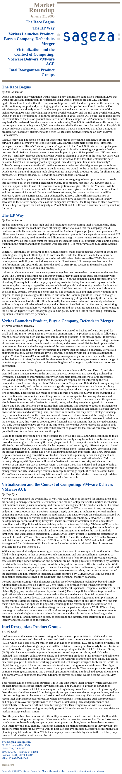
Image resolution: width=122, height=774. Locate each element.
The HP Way (44, 28)
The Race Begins (40, 22)
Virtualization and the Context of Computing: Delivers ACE (31, 56)
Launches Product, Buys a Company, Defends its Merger (29, 39)
